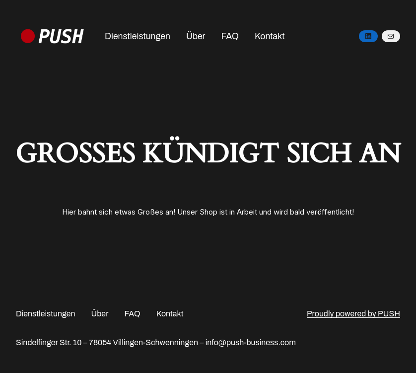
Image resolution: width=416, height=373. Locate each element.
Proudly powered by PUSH (353, 313)
